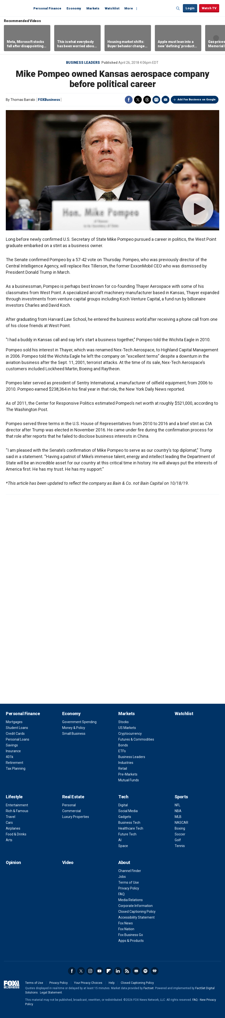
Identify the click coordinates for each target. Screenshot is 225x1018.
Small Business (73, 733)
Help (111, 983)
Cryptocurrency (130, 733)
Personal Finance (47, 8)
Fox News (125, 923)
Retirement (14, 763)
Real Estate (73, 796)
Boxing (180, 828)
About (124, 862)
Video (68, 862)
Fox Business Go (130, 935)
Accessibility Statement (136, 917)
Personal (69, 805)
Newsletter (136, 971)
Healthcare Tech (130, 828)
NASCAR (181, 822)
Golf (178, 840)
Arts (9, 840)
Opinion (13, 862)
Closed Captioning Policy (137, 911)
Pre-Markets (127, 774)
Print (156, 100)
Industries (125, 763)
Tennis (180, 846)
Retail (122, 768)
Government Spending (79, 722)
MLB (178, 817)
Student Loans (17, 728)
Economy (74, 8)
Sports (181, 796)
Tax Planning (15, 768)
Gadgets (124, 817)
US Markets (127, 728)
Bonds (123, 745)
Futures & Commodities (136, 739)
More (128, 8)
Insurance (13, 751)
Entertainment (17, 805)
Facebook (129, 100)
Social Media (128, 811)
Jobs (122, 877)
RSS (127, 971)
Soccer (180, 834)
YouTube (99, 971)
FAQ (121, 894)
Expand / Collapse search (178, 8)
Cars (9, 822)
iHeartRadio (154, 971)
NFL (177, 805)
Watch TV (209, 8)
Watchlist (112, 8)
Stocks (123, 722)
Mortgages (14, 722)
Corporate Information (135, 906)
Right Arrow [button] (216, 38)
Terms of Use (128, 882)
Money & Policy (73, 728)
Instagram (90, 971)
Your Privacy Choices (88, 983)
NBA (178, 811)
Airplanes (13, 828)
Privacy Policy (128, 888)
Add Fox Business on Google (197, 99)
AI (119, 840)
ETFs (122, 751)
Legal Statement (51, 992)
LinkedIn (118, 971)
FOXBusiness (49, 100)
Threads (147, 100)
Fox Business (17, 8)
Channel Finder (129, 871)
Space (123, 846)
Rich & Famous (17, 811)
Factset (148, 988)
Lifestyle (14, 796)
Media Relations (130, 900)
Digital (123, 805)
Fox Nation (126, 929)
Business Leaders (83, 63)
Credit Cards (15, 733)
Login (190, 8)
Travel (10, 817)
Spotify (145, 971)
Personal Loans (17, 739)
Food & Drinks (16, 834)
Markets (92, 8)
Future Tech (127, 834)
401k (9, 757)
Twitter (138, 100)
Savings (12, 745)
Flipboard (108, 971)
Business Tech (129, 822)
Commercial (71, 811)
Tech (123, 796)
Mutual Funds (128, 780)
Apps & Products (131, 941)
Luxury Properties (75, 817)
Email (165, 100)
